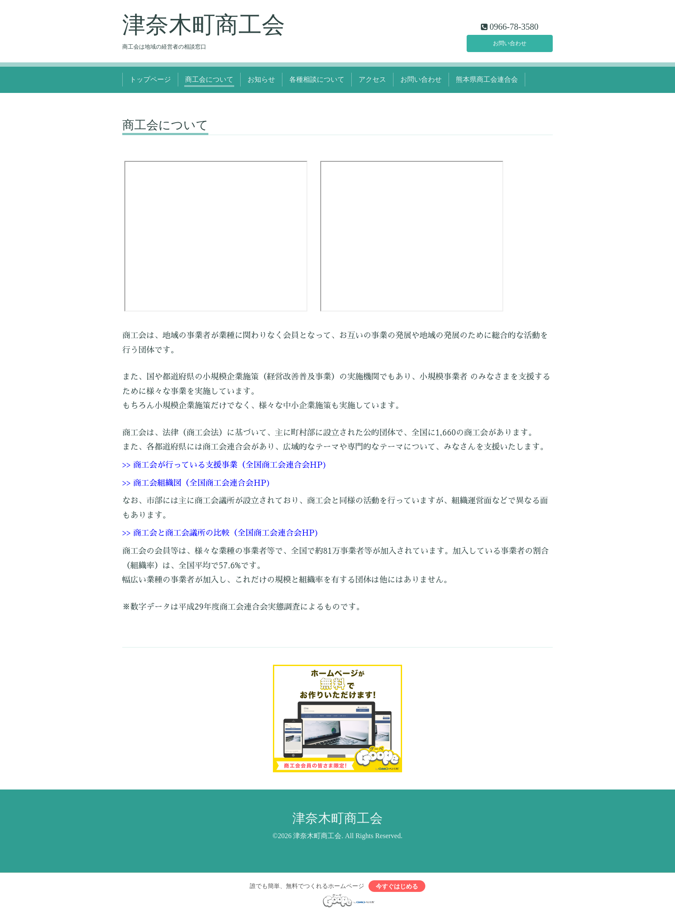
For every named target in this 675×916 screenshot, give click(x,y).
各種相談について (316, 79)
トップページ (150, 79)
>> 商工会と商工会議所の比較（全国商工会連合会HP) (220, 533)
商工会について (209, 79)
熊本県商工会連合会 (487, 79)
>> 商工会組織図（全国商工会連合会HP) (196, 483)
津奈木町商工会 (203, 25)
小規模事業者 (443, 377)
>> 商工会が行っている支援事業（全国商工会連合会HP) (224, 465)
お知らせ (261, 79)
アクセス (372, 79)
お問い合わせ (509, 41)
